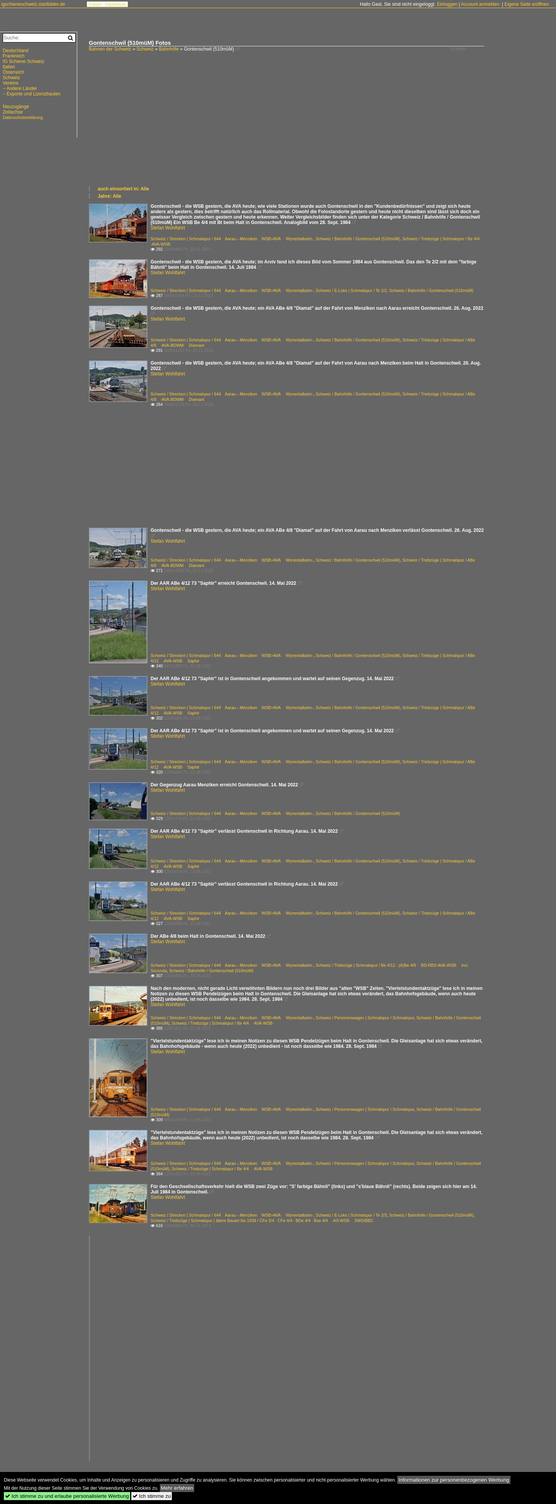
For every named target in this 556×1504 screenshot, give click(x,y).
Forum (95, 4)
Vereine (11, 83)
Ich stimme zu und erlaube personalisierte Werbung (67, 1496)
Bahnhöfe (168, 49)
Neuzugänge (16, 106)
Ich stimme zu (151, 1496)
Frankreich (14, 56)
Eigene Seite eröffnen (526, 4)
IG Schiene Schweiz (23, 61)
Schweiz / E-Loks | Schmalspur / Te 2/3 (350, 1215)
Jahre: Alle (109, 196)
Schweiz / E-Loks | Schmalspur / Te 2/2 (350, 290)
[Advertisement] (318, 127)
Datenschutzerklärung (23, 117)
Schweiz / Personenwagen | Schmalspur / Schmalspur (364, 1017)
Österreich (13, 72)
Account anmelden (480, 4)
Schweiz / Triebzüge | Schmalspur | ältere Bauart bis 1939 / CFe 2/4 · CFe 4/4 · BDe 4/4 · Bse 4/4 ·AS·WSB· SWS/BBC (262, 1220)
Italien (9, 67)
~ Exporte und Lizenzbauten (32, 94)
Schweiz (145, 49)
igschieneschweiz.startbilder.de (33, 4)
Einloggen (447, 4)
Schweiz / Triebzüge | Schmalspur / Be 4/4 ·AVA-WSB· (222, 1023)
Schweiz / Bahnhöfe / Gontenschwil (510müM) (357, 238)
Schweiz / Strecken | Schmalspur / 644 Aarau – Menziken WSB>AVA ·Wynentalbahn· (232, 238)
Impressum (115, 4)
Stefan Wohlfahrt (168, 228)
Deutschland (16, 50)
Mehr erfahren (177, 1488)
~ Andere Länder (20, 88)
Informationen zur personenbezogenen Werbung (453, 1480)
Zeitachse (13, 112)
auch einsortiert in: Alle (123, 189)
